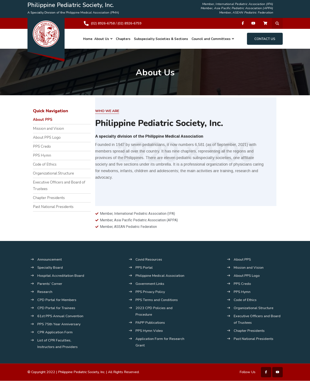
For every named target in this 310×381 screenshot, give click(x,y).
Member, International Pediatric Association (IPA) (239, 4)
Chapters (123, 39)
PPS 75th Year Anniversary (58, 324)
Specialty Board (50, 267)
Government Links (149, 283)
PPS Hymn (42, 155)
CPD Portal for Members (56, 300)
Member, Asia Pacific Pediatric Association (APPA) (238, 8)
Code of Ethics (45, 164)
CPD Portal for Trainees (56, 308)
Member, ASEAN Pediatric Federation (247, 12)
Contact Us (264, 39)
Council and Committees (211, 39)
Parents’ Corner (49, 283)
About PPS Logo (47, 137)
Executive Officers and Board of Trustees (59, 185)
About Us (101, 39)
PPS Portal (144, 267)
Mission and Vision (48, 128)
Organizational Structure (53, 173)
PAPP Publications (150, 322)
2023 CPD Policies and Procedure (154, 311)
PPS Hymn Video (149, 330)
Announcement (49, 259)
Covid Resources (148, 259)
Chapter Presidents (49, 197)
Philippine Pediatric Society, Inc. (81, 372)
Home (87, 39)
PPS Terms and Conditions (156, 300)
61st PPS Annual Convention (60, 316)
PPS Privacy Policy (150, 291)
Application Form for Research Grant (159, 342)
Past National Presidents (53, 206)
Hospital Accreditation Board (60, 275)
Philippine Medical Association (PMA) (92, 12)
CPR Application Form (55, 332)
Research (44, 291)
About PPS (42, 119)
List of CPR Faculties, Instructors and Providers (57, 343)
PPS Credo (42, 146)
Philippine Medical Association (159, 275)
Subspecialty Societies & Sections (161, 39)
